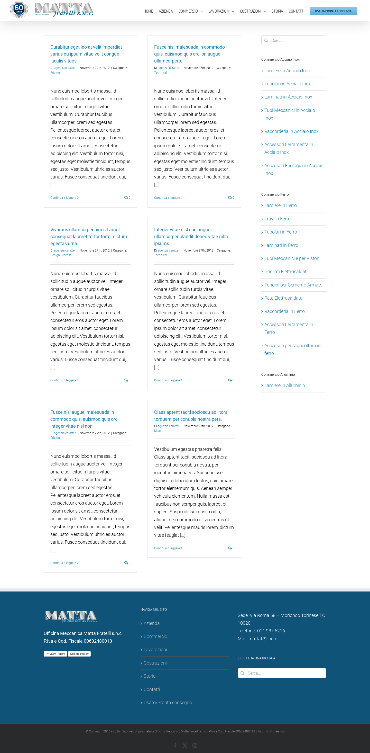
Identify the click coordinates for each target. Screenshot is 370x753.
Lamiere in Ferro (280, 205)
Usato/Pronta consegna (168, 702)
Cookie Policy (79, 653)
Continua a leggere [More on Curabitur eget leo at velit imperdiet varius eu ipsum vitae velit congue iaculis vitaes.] (63, 198)
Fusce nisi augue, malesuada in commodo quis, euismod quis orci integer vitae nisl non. (84, 419)
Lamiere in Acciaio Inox (287, 70)
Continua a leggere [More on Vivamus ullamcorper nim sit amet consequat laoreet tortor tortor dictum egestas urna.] (63, 380)
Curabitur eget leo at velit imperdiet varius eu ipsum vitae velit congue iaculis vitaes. (86, 54)
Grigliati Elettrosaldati (286, 271)
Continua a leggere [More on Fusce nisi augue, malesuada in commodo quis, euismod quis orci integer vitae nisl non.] (63, 563)
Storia (150, 676)
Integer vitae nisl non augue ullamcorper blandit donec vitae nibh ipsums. (191, 236)
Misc (157, 431)
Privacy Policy (55, 653)
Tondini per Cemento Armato (293, 285)
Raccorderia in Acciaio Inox (291, 131)
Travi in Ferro (277, 218)
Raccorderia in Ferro (284, 311)
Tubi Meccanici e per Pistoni (292, 258)
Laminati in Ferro (281, 245)
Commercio (155, 636)
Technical (160, 72)
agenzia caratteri (65, 68)
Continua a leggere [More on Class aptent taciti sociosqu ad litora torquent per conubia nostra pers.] (167, 548)
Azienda (152, 623)
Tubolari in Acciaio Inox (287, 83)
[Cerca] (266, 40)
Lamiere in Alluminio (284, 385)
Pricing (55, 72)
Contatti (152, 689)
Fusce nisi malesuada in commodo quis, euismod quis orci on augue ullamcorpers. (189, 54)
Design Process (60, 255)
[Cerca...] (293, 40)
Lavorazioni (155, 649)
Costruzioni (155, 663)
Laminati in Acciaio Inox (288, 97)
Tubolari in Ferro (280, 232)
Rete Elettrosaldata (283, 298)
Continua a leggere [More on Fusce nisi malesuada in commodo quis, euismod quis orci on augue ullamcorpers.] (167, 198)
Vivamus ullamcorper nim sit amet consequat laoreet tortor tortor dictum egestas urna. (88, 236)
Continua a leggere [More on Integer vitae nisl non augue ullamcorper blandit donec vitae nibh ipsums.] (167, 380)
